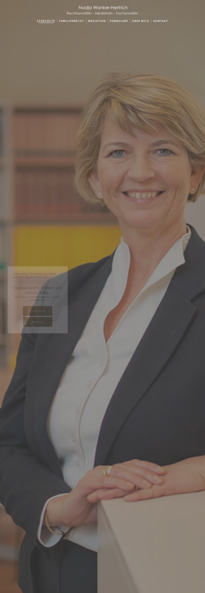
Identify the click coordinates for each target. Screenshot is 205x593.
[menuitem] (46, 21)
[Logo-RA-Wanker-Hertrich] (102, 8)
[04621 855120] (43, 311)
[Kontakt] (42, 322)
